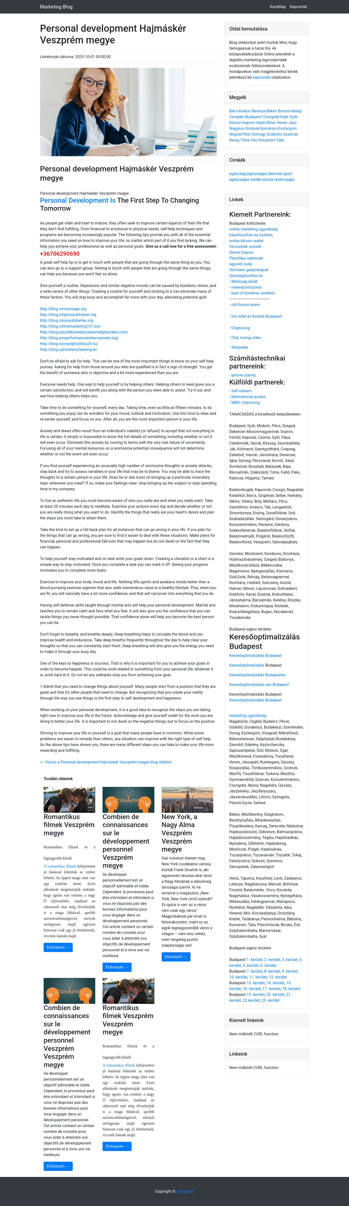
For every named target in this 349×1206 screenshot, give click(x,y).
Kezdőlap (278, 6)
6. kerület (268, 965)
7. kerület (254, 971)
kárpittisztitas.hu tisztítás (251, 235)
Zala (280, 140)
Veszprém (267, 140)
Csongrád (271, 117)
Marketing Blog (56, 7)
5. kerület (250, 965)
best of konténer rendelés (253, 293)
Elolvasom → (58, 947)
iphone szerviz (243, 375)
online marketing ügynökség (253, 229)
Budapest (253, 117)
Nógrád (236, 134)
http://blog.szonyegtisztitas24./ (69, 343)
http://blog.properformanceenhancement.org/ (79, 338)
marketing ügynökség (247, 715)
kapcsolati (261, 77)
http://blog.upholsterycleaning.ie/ (68, 349)
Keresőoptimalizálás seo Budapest (259, 684)
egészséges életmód (265, 173)
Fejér (285, 117)
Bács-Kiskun (240, 111)
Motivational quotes (248, 396)
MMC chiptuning (245, 402)
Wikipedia (239, 347)
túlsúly (268, 179)
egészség (238, 173)
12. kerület (278, 977)
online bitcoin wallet (246, 240)
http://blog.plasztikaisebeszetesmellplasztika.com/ (84, 332)
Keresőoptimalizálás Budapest (255, 655)
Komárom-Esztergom (278, 128)
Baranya (259, 111)
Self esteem (241, 391)
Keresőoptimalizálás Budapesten (257, 675)
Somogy (259, 134)
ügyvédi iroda (240, 264)
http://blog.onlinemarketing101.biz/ (70, 326)
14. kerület (275, 983)
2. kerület (272, 959)
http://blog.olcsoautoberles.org (66, 320)
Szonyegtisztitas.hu (246, 275)
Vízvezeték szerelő (245, 246)
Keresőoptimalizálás (246, 665)
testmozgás (284, 179)
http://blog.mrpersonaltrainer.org (68, 314)
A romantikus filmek (60, 866)
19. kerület (255, 994)
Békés (272, 111)
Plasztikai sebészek (246, 258)
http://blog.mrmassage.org (63, 309)
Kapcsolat (298, 6)
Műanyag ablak (244, 281)
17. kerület (271, 988)
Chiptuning (240, 328)
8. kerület (272, 971)
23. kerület (270, 1000)
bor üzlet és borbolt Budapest (256, 316)
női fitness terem (245, 304)
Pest (247, 134)
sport (287, 173)
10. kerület (238, 977)
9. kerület (290, 971)
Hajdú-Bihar (266, 122)
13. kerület (255, 983)
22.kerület (251, 1000)
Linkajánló (185, 1191)
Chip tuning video (246, 337)
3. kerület (290, 959)
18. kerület (291, 988)
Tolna (245, 140)
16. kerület (252, 988)
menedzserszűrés (246, 287)
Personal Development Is (78, 200)
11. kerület (258, 977)
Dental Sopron (241, 252)
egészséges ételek (245, 179)
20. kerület (275, 994)
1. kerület (254, 959)
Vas (254, 140)
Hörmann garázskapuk (248, 270)
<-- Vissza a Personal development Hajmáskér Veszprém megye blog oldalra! (106, 762)
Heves (282, 122)
